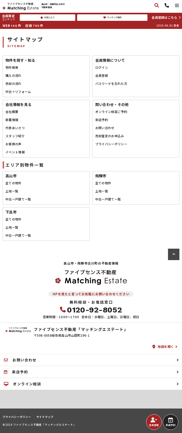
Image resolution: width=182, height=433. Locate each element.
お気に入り (47, 17)
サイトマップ (44, 417)
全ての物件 (13, 183)
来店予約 (101, 119)
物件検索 (11, 67)
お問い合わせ (104, 127)
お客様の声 (13, 144)
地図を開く (163, 346)
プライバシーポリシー (111, 144)
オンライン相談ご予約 (111, 111)
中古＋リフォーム (18, 91)
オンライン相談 (22, 383)
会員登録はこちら (164, 17)
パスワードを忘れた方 (111, 83)
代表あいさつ (15, 127)
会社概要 (11, 111)
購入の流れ (13, 75)
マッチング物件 (112, 17)
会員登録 (101, 75)
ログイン (101, 67)
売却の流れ (13, 83)
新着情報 (11, 119)
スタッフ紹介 (15, 136)
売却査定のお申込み (109, 136)
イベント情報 (15, 152)
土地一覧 (11, 191)
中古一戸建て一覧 (18, 199)
